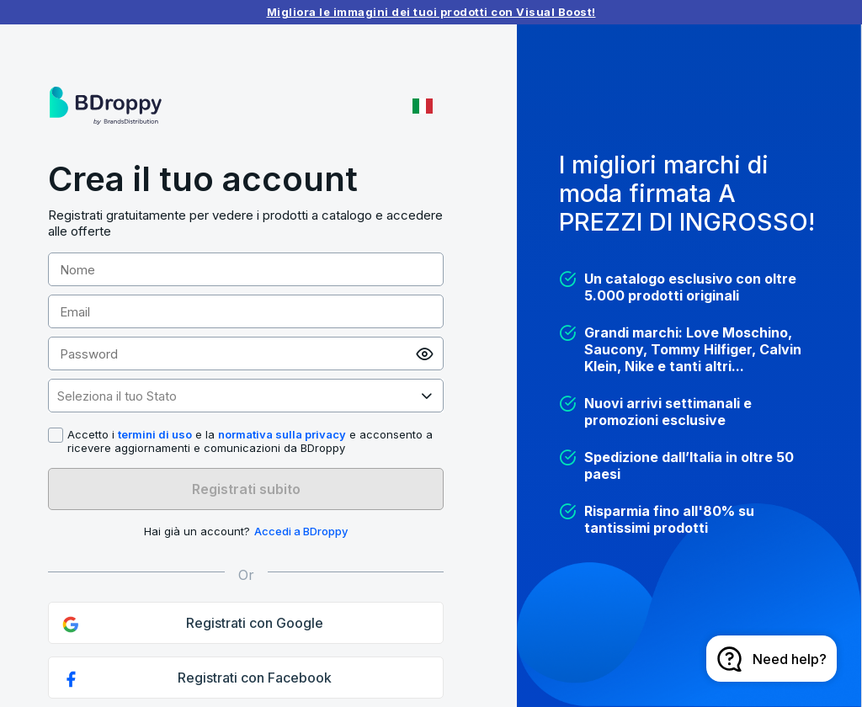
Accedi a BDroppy (301, 531)
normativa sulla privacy (282, 434)
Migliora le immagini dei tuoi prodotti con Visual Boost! (431, 12)
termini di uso (155, 434)
